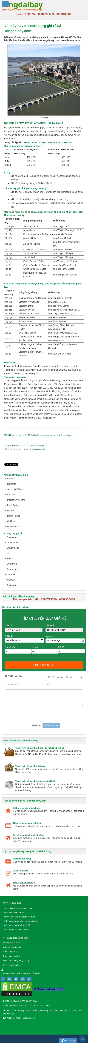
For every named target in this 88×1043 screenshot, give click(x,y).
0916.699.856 (65, 142)
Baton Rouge (13, 516)
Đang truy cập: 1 (55, 989)
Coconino (11, 537)
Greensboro (13, 526)
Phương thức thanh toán (16, 929)
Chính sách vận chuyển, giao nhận (21, 921)
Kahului (11, 478)
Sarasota (11, 484)
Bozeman (11, 585)
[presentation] (29, 714)
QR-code (39, 989)
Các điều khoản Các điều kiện (18, 908)
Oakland (11, 521)
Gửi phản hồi (68, 1040)
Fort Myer (12, 494)
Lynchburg (11, 564)
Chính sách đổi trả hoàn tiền (18, 925)
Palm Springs (13, 505)
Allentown (11, 579)
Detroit (10, 510)
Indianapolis (12, 542)
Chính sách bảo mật (14, 913)
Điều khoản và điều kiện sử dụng (20, 917)
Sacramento (12, 569)
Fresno (9, 558)
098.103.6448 (30, 142)
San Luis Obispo (15, 489)
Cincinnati (11, 574)
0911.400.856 (48, 142)
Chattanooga (12, 548)
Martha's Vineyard (16, 500)
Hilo (8, 553)
